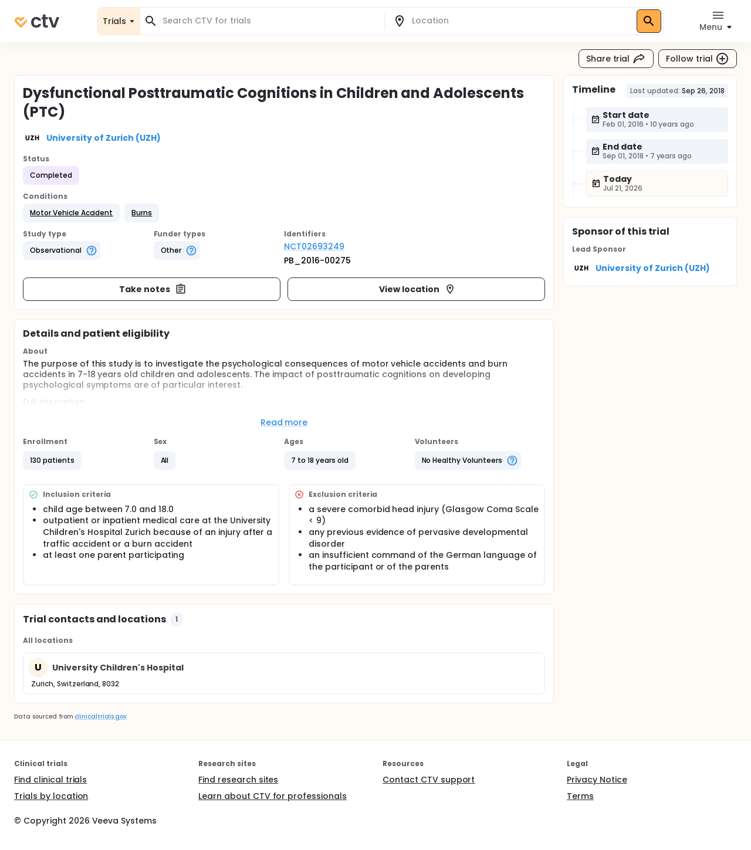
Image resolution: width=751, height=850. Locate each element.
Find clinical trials (50, 779)
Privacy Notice (597, 779)
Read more (284, 422)
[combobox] (269, 21)
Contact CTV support (429, 779)
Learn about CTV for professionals (272, 796)
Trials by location (51, 796)
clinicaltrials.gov (100, 716)
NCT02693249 (314, 246)
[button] (71, 213)
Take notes (153, 289)
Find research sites (238, 779)
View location (417, 289)
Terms (580, 796)
